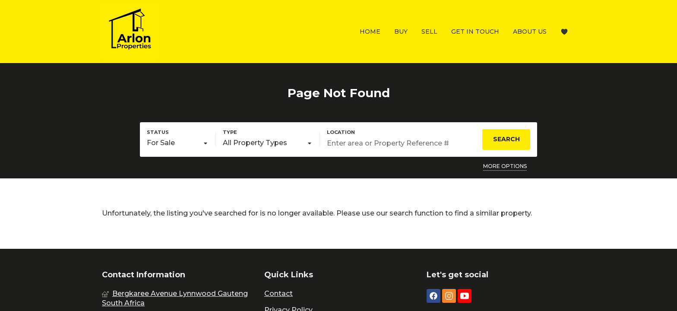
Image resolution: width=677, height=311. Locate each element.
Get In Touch (475, 31)
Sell (429, 31)
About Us (530, 31)
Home (370, 31)
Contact (278, 293)
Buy (401, 31)
